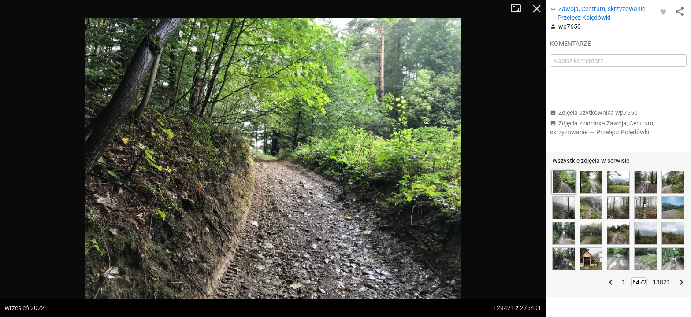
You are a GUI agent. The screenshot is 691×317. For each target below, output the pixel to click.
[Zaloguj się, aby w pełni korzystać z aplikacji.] (663, 11)
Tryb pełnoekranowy (519, 9)
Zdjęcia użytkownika (594, 112)
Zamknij (537, 9)
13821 (661, 282)
